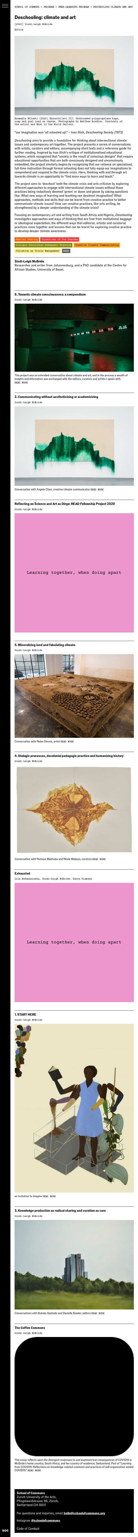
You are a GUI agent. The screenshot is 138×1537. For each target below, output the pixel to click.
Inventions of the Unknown (59, 239)
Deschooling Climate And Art (113, 7)
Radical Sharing (27, 239)
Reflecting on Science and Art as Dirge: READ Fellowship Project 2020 (65, 504)
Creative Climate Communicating (97, 245)
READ (66, 251)
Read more (21, 382)
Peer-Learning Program (73, 7)
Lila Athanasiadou (27, 879)
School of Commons (27, 7)
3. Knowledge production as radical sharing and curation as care (60, 1210)
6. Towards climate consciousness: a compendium (50, 294)
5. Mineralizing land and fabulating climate (45, 645)
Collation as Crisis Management (38, 251)
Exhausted (22, 873)
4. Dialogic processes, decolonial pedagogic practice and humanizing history (69, 756)
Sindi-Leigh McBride (38, 24)
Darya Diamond (82, 879)
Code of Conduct (28, 1528)
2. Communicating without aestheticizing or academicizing (56, 397)
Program (49, 7)
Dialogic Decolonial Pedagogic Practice (43, 245)
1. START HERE (25, 1014)
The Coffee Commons (30, 1327)
